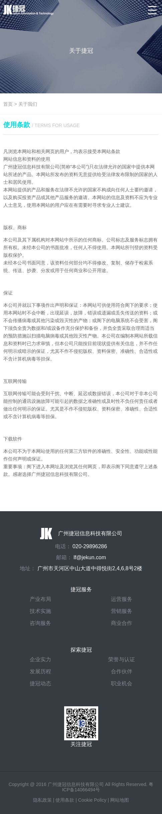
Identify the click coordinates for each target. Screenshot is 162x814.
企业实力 (40, 659)
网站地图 (119, 800)
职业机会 (121, 683)
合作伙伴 (121, 671)
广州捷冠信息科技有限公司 (81, 533)
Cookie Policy (92, 800)
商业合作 (121, 623)
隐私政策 (42, 800)
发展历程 (40, 671)
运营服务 (121, 599)
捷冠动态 (40, 683)
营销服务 (121, 611)
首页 (8, 104)
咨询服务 (40, 623)
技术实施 (40, 611)
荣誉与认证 (121, 659)
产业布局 (40, 599)
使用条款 (64, 800)
